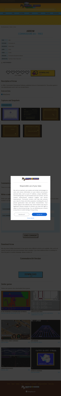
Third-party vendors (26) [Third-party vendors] (29, 199)
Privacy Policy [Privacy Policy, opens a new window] (34, 210)
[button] (30, 218)
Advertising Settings (24, 208)
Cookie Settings (25, 210)
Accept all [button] (39, 214)
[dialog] (30, 198)
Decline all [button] (22, 214)
